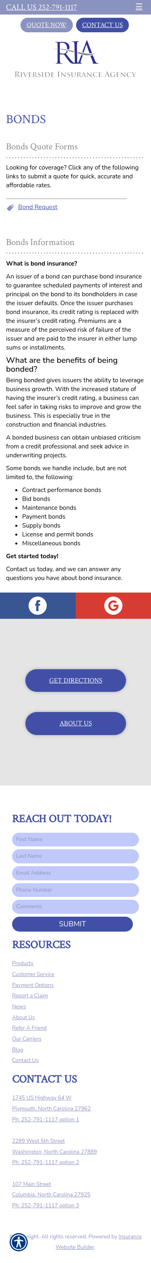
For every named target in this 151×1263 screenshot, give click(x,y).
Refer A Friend (29, 1028)
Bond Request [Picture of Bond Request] (37, 207)
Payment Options (33, 985)
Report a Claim (30, 995)
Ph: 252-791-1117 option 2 (45, 1162)
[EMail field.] (75, 873)
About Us (76, 723)
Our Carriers (26, 1039)
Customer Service (33, 974)
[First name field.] (75, 840)
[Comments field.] (75, 907)
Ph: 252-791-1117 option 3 (45, 1205)
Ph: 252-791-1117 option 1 (45, 1119)
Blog (17, 1050)
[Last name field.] (75, 856)
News (19, 1006)
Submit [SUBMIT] (72, 924)
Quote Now (47, 25)
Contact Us (102, 25)
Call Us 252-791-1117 (41, 7)
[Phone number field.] (75, 890)
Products (22, 963)
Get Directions (75, 680)
